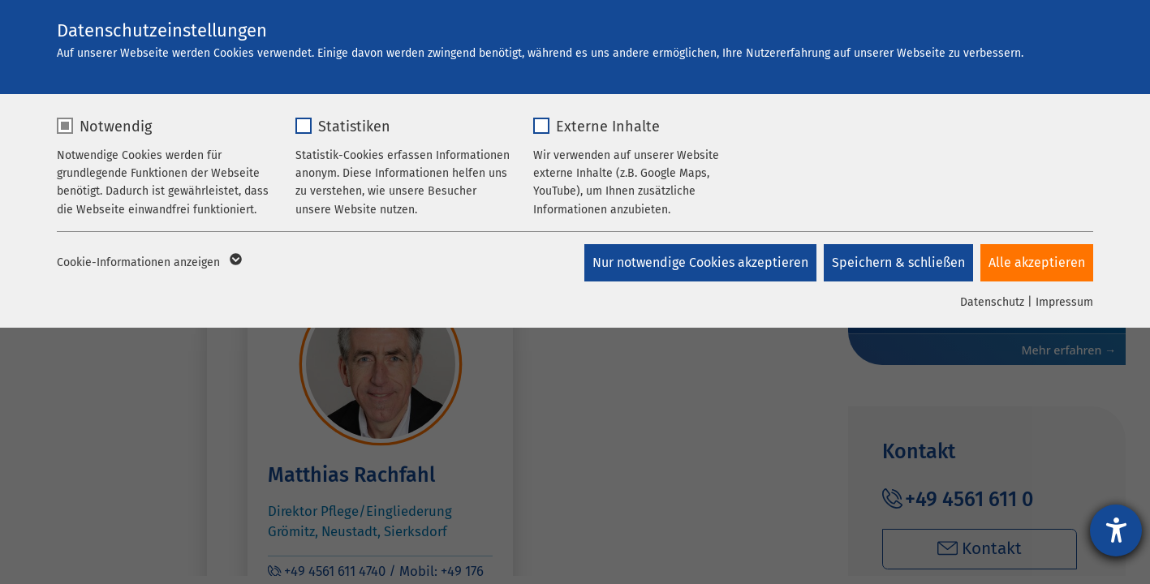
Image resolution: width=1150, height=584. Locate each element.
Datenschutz (992, 302)
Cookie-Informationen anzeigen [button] (148, 263)
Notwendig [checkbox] (116, 126)
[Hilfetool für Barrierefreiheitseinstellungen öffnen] (1116, 530)
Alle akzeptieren (1036, 262)
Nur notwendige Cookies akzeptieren (699, 262)
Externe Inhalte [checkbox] (608, 126)
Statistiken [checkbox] (354, 126)
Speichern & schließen (897, 262)
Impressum (1064, 302)
